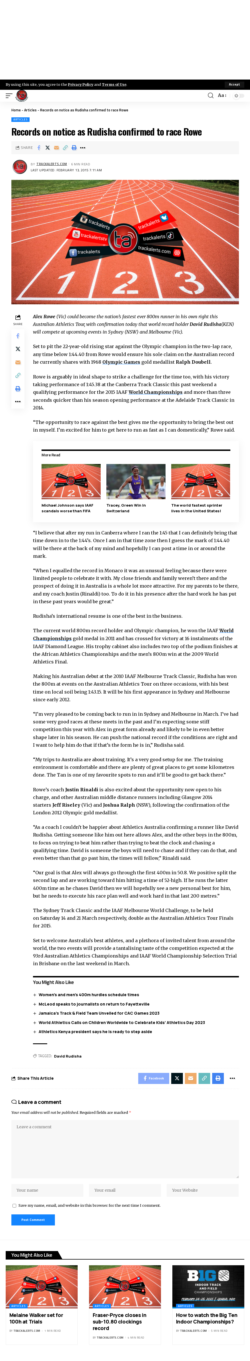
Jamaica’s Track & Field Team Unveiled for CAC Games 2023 (99, 1012)
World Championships (156, 392)
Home (16, 110)
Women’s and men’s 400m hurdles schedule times (89, 994)
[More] (83, 147)
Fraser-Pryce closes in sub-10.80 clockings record (119, 1323)
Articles (30, 110)
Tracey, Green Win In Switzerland (126, 507)
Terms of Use (115, 84)
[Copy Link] (65, 147)
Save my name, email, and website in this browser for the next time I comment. (89, 1206)
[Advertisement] (125, 40)
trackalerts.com (52, 164)
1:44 (83, 540)
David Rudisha (68, 1055)
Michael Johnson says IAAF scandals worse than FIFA (68, 507)
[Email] (56, 147)
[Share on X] (47, 147)
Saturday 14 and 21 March (69, 917)
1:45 (164, 532)
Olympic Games (122, 362)
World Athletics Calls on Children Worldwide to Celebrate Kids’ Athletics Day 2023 (122, 1021)
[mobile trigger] (10, 96)
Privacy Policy (81, 84)
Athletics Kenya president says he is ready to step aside (95, 1031)
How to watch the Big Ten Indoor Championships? (206, 1320)
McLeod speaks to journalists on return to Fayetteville (94, 1003)
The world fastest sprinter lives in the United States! (196, 507)
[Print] (74, 147)
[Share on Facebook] (39, 147)
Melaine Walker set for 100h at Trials (36, 1320)
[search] (210, 96)
